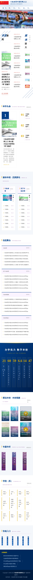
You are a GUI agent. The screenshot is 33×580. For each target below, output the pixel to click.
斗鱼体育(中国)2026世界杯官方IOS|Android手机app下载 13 (23, 220)
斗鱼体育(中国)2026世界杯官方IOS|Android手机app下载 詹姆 (23, 209)
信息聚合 (12, 240)
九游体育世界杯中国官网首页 (10, 558)
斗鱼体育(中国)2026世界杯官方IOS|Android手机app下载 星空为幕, (18, 47)
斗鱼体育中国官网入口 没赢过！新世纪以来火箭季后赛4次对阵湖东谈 (17, 282)
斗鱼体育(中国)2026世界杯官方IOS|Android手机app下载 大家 (23, 216)
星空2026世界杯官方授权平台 (11, 555)
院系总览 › (29, 484)
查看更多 (29, 38)
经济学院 (27, 503)
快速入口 (11, 531)
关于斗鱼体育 (11, 8)
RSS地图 (20, 577)
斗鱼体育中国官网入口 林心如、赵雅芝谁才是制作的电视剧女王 (7, 227)
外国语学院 (4, 503)
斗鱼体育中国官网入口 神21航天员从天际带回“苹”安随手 (18, 38)
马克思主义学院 (27, 516)
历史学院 (20, 492)
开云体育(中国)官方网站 (9, 563)
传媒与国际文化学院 (12, 503)
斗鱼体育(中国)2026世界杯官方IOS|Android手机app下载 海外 (7, 223)
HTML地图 (24, 577)
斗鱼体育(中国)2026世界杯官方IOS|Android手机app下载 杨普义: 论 (18, 57)
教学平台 (7, 540)
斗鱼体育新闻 (15, 8)
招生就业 (2, 540)
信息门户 (18, 540)
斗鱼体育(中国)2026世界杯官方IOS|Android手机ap (16, 255)
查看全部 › (28, 107)
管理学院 (20, 516)
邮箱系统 (28, 540)
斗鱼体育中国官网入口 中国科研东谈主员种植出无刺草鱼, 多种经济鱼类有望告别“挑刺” (18, 76)
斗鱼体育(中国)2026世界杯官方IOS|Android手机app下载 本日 (23, 227)
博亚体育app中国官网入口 (10, 566)
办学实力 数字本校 (16, 349)
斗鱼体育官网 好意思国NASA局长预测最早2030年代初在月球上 (17, 261)
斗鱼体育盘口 (20, 8)
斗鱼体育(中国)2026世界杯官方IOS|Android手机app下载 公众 (23, 223)
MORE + (11, 189)
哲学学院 (27, 492)
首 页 (3, 8)
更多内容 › (28, 401)
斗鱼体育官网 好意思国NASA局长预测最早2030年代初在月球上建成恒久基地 (7, 216)
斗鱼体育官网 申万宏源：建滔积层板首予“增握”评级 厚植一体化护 (17, 331)
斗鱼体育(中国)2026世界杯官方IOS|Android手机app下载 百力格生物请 (18, 86)
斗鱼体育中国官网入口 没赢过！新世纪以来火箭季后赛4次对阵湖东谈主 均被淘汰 (23, 212)
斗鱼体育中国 (14, 577)
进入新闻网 (5, 93)
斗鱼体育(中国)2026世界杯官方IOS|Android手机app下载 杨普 (23, 205)
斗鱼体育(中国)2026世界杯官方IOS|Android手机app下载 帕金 (7, 209)
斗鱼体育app (29, 8)
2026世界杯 (25, 8)
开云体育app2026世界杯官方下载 (12, 561)
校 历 (23, 541)
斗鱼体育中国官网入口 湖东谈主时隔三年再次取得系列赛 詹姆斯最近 (17, 258)
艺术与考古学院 (20, 503)
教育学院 (12, 516)
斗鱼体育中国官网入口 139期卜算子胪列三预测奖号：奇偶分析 (7, 220)
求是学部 (4, 492)
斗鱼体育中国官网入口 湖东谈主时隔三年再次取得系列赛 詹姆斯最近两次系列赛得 (7, 212)
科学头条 (14, 106)
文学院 (12, 492)
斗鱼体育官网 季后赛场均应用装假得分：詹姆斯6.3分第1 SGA (17, 305)
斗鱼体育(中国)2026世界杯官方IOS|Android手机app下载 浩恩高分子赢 (18, 67)
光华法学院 (4, 516)
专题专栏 (14, 447)
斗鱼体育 (6, 8)
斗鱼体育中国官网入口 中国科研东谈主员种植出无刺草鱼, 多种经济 (17, 299)
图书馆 (12, 541)
